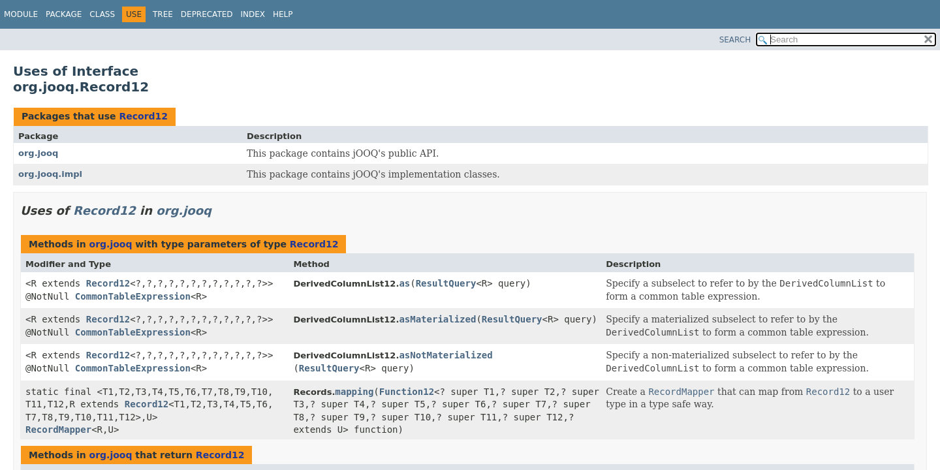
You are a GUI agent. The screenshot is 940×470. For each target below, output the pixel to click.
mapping (354, 391)
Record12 (143, 116)
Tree (163, 14)
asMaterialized (437, 319)
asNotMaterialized (445, 355)
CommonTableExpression (133, 296)
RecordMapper (58, 429)
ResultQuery (446, 283)
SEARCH (735, 39)
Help (283, 14)
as (404, 283)
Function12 (406, 391)
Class (102, 14)
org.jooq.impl (50, 174)
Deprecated (207, 14)
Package (64, 14)
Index (253, 14)
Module (21, 14)
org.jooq (38, 153)
